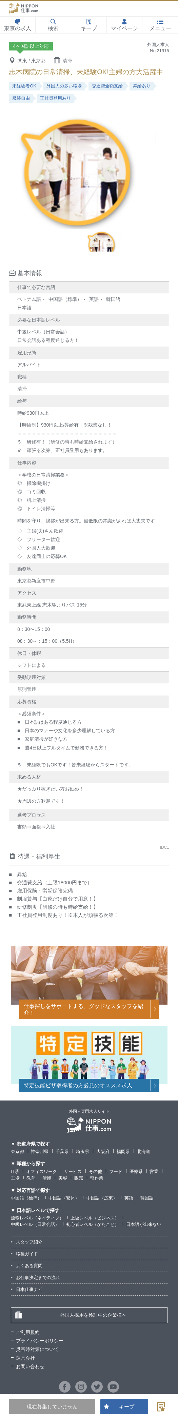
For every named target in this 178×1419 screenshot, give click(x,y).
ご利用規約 (28, 1332)
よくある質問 (29, 1265)
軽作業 (96, 1177)
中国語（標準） (26, 1197)
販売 (78, 1177)
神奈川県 (39, 1151)
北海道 (143, 1151)
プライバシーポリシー (39, 1340)
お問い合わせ (30, 1366)
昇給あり (142, 85)
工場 (15, 1177)
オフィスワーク (41, 1171)
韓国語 (147, 1197)
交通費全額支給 (107, 85)
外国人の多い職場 (64, 85)
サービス (73, 1171)
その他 (95, 1171)
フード (115, 1171)
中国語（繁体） (63, 1197)
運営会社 (25, 1358)
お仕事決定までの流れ (38, 1277)
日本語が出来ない (143, 1224)
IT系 (15, 1171)
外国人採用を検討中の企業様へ (71, 1315)
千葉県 (62, 1151)
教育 (30, 1177)
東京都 (17, 1151)
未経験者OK (24, 85)
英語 (128, 1197)
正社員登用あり (55, 98)
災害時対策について (37, 1349)
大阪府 (103, 1151)
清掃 (46, 1177)
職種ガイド (27, 1253)
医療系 (136, 1171)
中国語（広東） (101, 1197)
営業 (154, 1171)
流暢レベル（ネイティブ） (37, 1217)
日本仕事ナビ (29, 1289)
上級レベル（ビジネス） (95, 1217)
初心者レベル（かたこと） (92, 1224)
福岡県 (123, 1151)
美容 (62, 1177)
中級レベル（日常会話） (35, 1224)
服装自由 (21, 98)
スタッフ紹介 (29, 1242)
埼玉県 (82, 1151)
